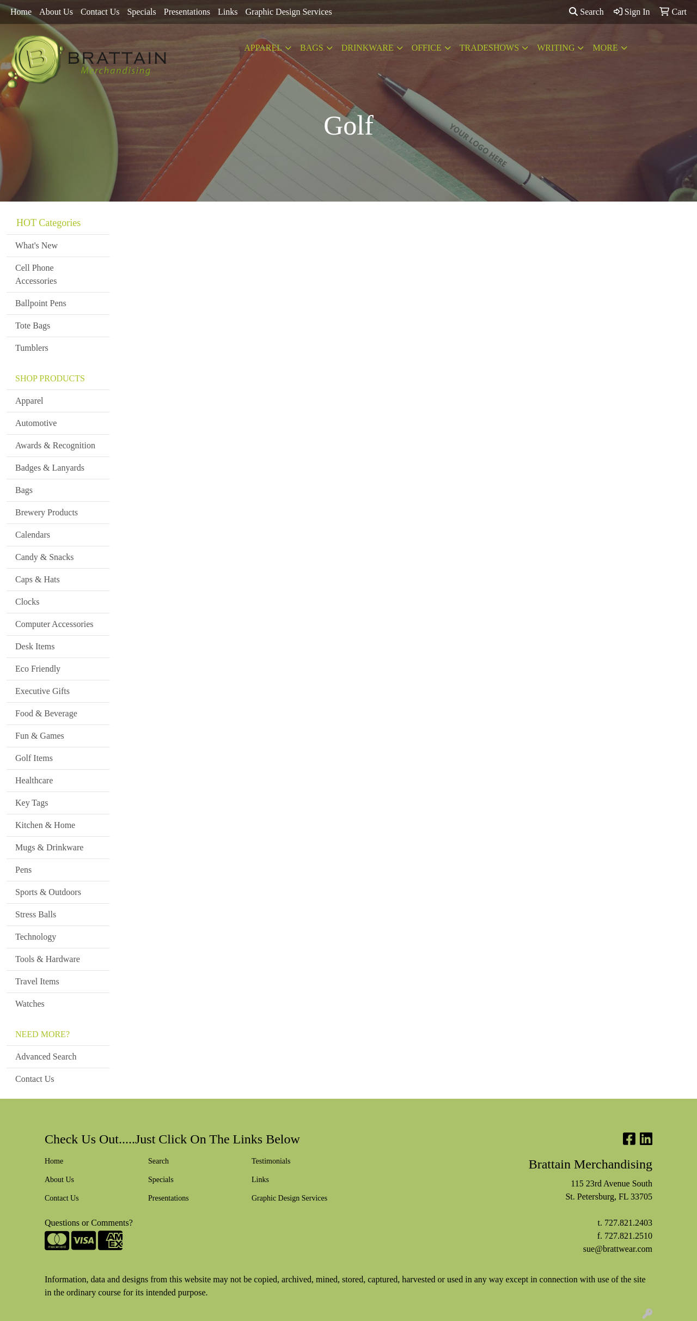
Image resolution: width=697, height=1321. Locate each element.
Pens (23, 869)
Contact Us (100, 11)
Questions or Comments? (89, 1222)
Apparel (263, 47)
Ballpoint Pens (40, 303)
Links (227, 11)
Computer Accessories (54, 624)
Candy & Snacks (44, 557)
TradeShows (489, 47)
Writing (555, 47)
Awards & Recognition (55, 445)
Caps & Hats (37, 579)
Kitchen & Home (45, 825)
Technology (35, 936)
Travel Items (37, 981)
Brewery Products (46, 512)
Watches (30, 1003)
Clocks (27, 601)
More (604, 47)
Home (21, 11)
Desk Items (34, 646)
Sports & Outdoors (48, 892)
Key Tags (31, 802)
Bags (311, 47)
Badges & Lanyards (49, 467)
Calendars (32, 534)
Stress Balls (35, 914)
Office (427, 47)
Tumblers (31, 347)
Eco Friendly (37, 668)
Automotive (36, 423)
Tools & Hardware (47, 959)
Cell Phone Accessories (36, 274)
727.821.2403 (628, 1222)
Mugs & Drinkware (49, 847)
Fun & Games (39, 735)
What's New (36, 245)
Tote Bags (32, 325)
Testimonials (271, 1161)
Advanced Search (45, 1056)
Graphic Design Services (289, 11)
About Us (56, 11)
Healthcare (34, 780)
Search (586, 11)
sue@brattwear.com (617, 1248)
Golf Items (34, 758)
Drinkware (367, 47)
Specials (141, 11)
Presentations (187, 11)
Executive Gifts (42, 691)
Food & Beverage (46, 713)
